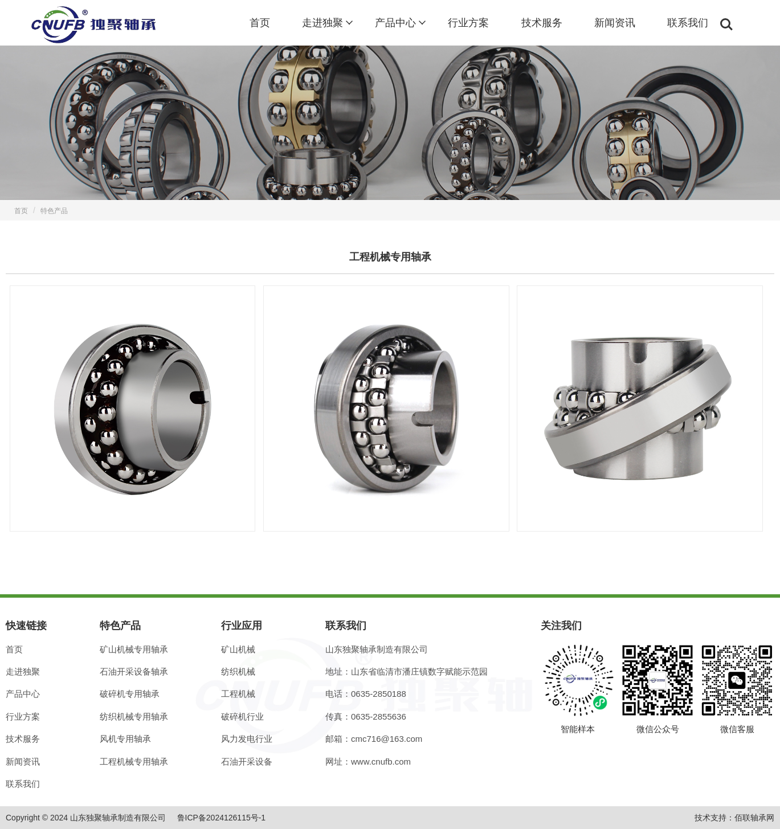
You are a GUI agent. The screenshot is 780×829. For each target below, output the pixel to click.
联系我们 (687, 22)
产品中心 (395, 23)
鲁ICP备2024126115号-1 (221, 817)
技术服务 (541, 22)
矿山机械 (238, 649)
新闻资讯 (614, 22)
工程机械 (238, 694)
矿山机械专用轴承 (134, 649)
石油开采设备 (246, 761)
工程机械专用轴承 (134, 761)
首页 (260, 22)
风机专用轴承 (125, 739)
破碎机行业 (242, 716)
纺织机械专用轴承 (134, 716)
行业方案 (468, 22)
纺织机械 (238, 671)
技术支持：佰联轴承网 (734, 817)
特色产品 (54, 211)
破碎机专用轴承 (130, 694)
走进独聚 (322, 23)
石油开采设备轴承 (134, 671)
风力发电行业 (246, 739)
